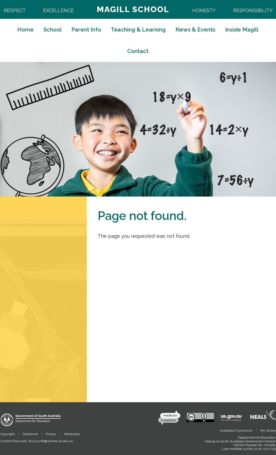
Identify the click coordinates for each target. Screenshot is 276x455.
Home (25, 29)
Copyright (8, 434)
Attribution (72, 434)
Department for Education (256, 437)
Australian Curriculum (236, 430)
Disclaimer (30, 434)
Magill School (133, 9)
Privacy (51, 434)
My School (267, 430)
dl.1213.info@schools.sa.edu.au (51, 441)
